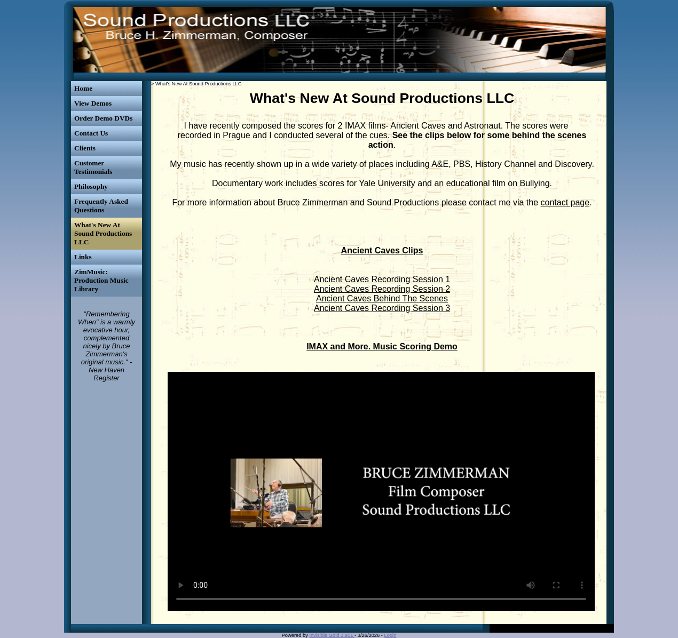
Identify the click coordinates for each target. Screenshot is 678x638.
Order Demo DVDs (103, 118)
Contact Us (91, 133)
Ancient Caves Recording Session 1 (382, 279)
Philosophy (91, 186)
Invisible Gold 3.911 (332, 635)
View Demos (93, 103)
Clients (85, 148)
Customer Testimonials (93, 167)
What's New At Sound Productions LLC (103, 233)
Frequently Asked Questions (101, 205)
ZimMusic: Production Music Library (101, 280)
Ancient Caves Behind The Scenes (382, 298)
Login (390, 635)
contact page (565, 202)
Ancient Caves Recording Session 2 (382, 288)
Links (83, 257)
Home (83, 88)
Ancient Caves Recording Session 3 (382, 308)
